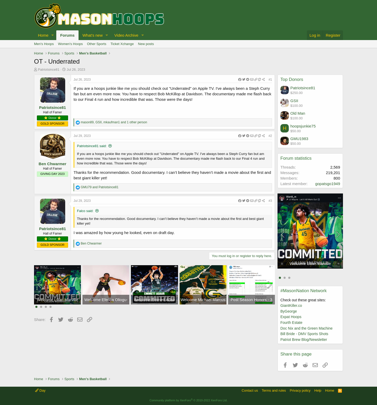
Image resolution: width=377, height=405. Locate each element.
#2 (270, 136)
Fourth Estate (291, 322)
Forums (67, 35)
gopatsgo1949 (327, 183)
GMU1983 (299, 138)
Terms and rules (274, 390)
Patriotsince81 (48, 69)
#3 (270, 201)
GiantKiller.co (291, 305)
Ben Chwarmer (52, 164)
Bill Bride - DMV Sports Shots (304, 334)
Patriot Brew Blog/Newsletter (303, 339)
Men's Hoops (44, 44)
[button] (52, 35)
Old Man (297, 113)
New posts (146, 44)
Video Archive (126, 35)
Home (43, 35)
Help (317, 390)
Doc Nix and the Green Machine (306, 328)
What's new (92, 35)
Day (40, 390)
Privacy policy (300, 390)
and (99, 187)
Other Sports (96, 44)
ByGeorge (288, 311)
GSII (294, 100)
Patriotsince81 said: (92, 146)
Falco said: (85, 211)
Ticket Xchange (122, 44)
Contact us (250, 390)
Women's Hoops (70, 44)
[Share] (251, 80)
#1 (270, 79)
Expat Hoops (290, 317)
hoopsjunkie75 (303, 126)
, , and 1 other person (114, 122)
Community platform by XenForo (188, 400)
